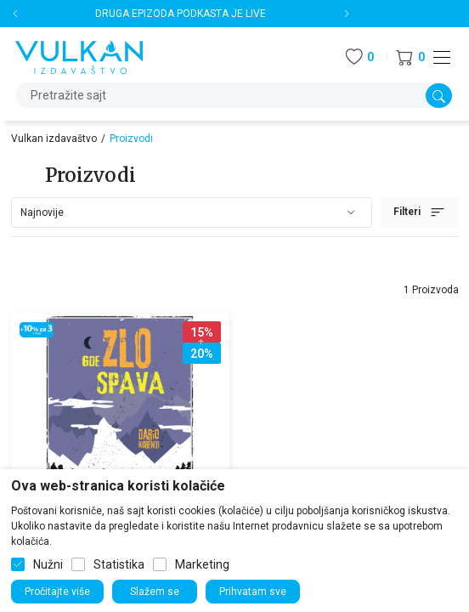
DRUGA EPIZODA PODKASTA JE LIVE (180, 14)
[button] (410, 57)
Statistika (118, 564)
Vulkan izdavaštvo (54, 138)
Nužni (48, 564)
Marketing (202, 564)
